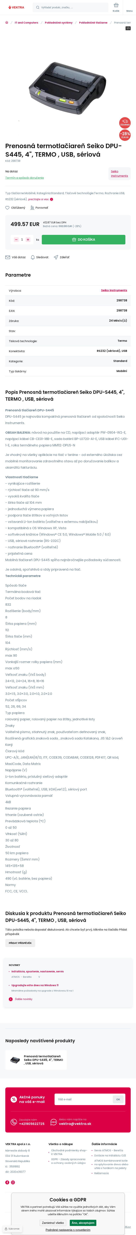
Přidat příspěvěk (20, 943)
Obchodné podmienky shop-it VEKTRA (69, 1152)
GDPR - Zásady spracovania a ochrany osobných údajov (68, 1161)
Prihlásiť (118, 1099)
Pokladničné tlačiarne (93, 22)
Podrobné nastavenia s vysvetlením (68, 1229)
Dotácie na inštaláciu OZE (110, 1155)
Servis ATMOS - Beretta (108, 1150)
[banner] (16, 8)
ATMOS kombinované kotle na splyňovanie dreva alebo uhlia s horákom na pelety (111, 1164)
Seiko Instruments (119, 173)
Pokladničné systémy (58, 22)
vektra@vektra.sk (75, 1123)
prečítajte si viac (38, 199)
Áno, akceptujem (83, 1222)
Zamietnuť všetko (53, 1222)
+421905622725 (31, 1124)
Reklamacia (101, 1173)
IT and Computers (26, 22)
